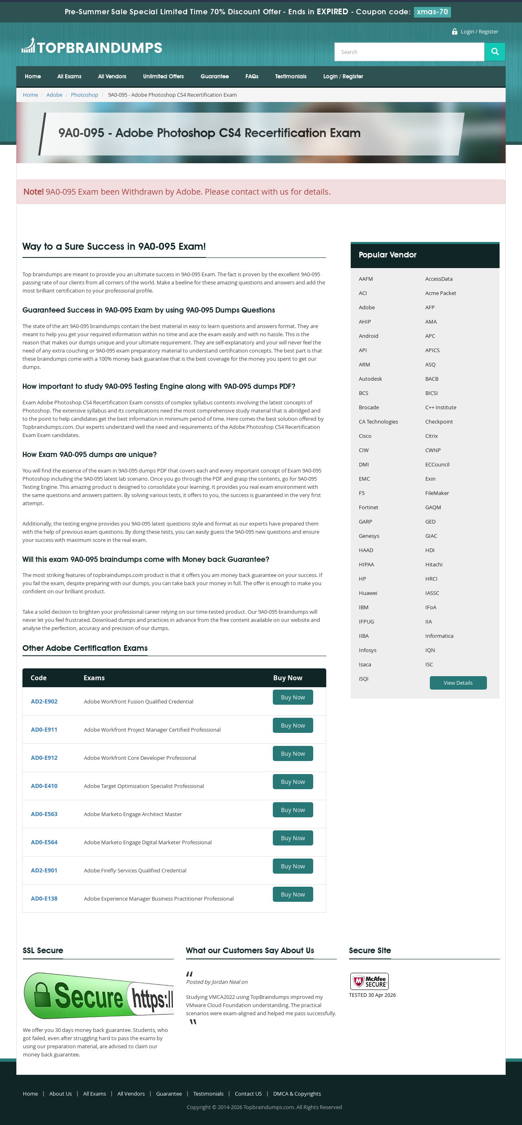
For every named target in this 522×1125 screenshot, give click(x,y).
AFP (430, 308)
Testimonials (291, 77)
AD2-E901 (44, 870)
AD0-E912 (44, 757)
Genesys (369, 536)
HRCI (431, 579)
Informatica (439, 636)
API (363, 351)
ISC (429, 665)
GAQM (433, 508)
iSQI (364, 679)
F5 (362, 493)
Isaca (365, 665)
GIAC (431, 536)
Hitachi (433, 565)
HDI (430, 551)
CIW (364, 451)
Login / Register (479, 31)
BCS (363, 394)
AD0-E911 (44, 729)
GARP (365, 522)
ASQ (430, 365)
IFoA (430, 608)
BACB (431, 379)
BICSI (431, 394)
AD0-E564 (44, 842)
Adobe (54, 94)
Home (33, 77)
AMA (431, 322)
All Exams (70, 77)
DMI (364, 465)
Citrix (431, 436)
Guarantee (215, 77)
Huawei (368, 593)
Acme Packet (440, 294)
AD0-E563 (44, 814)
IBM (364, 608)
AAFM (366, 279)
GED (430, 522)
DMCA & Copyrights (297, 1093)
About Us (60, 1093)
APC (430, 336)
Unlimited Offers (163, 77)
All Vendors (112, 77)
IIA (428, 622)
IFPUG (366, 622)
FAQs (252, 77)
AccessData (439, 279)
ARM (364, 365)
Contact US (248, 1093)
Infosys (367, 651)
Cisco (365, 436)
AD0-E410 (44, 786)
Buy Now (293, 697)
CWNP (433, 451)
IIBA (364, 636)
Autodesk (370, 379)
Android (368, 336)
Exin (430, 479)
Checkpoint (439, 422)
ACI (363, 294)
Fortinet (368, 508)
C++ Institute (440, 408)
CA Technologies (378, 422)
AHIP (365, 322)
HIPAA (366, 565)
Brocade (369, 408)
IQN (430, 651)
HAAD (366, 551)
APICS (432, 351)
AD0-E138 (44, 898)
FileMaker (437, 493)
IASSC (432, 593)
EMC (364, 479)
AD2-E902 (44, 701)
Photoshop (84, 94)
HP (362, 579)
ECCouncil (437, 465)
